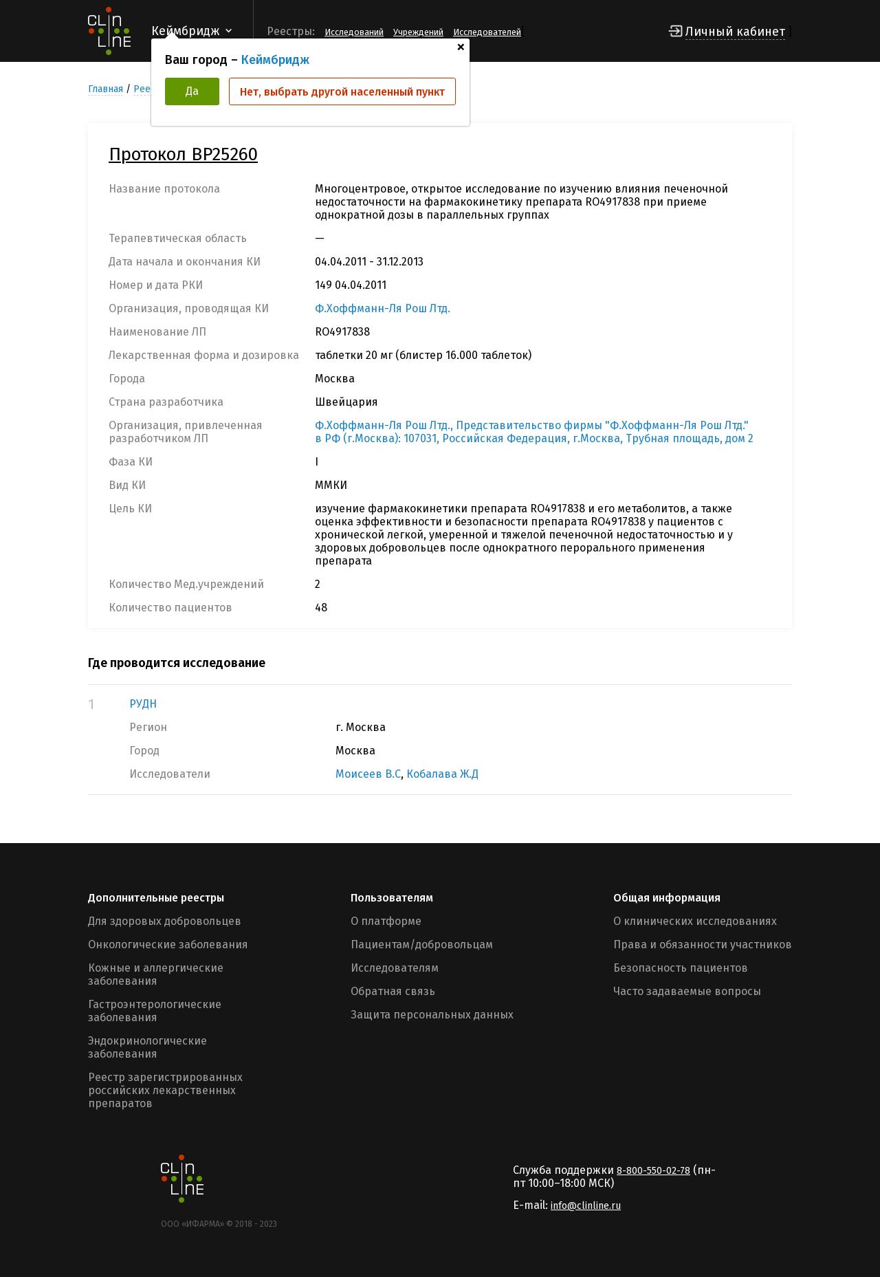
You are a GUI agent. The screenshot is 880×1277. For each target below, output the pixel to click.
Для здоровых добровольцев (164, 921)
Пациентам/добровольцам (422, 944)
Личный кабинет (735, 31)
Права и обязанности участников (702, 944)
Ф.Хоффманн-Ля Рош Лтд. (382, 308)
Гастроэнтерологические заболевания (154, 1011)
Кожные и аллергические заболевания (155, 974)
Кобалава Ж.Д (442, 774)
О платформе (386, 921)
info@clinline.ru (586, 1206)
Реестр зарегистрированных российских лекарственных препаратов (165, 1090)
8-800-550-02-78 (653, 1171)
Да (192, 91)
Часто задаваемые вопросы (687, 991)
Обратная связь (393, 991)
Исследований (354, 32)
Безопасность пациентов (680, 967)
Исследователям (395, 967)
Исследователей (487, 32)
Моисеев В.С (368, 774)
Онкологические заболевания (168, 944)
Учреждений (418, 32)
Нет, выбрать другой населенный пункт (342, 91)
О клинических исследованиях (695, 921)
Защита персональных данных (432, 1014)
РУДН (143, 703)
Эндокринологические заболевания (147, 1047)
